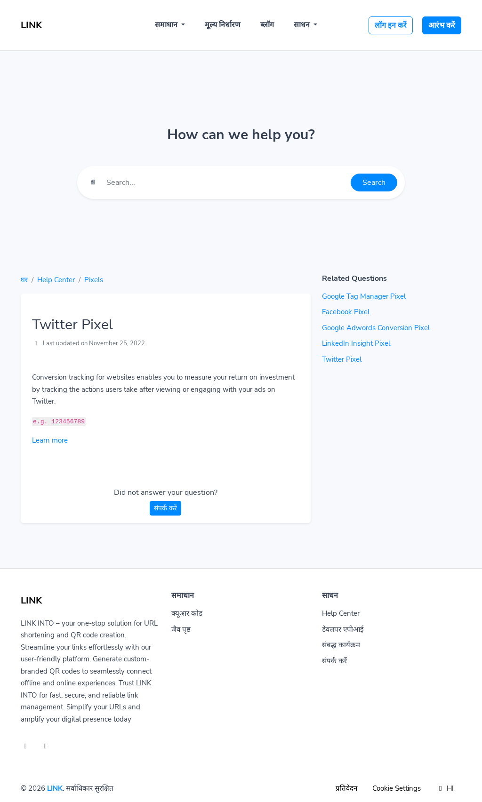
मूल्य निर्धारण (223, 25)
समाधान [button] (167, 25)
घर (24, 280)
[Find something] (226, 182)
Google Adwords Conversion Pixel (376, 328)
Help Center (56, 280)
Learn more (50, 440)
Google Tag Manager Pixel (364, 296)
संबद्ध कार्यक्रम (341, 645)
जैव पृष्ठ (181, 629)
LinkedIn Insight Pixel (356, 343)
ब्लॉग (267, 25)
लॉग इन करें (391, 25)
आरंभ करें (441, 25)
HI (445, 788)
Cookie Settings (396, 788)
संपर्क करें (165, 508)
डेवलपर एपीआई (342, 629)
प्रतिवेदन (346, 788)
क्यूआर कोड (186, 613)
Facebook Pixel (346, 312)
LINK (55, 788)
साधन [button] (303, 25)
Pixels (93, 280)
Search (374, 182)
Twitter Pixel (342, 359)
